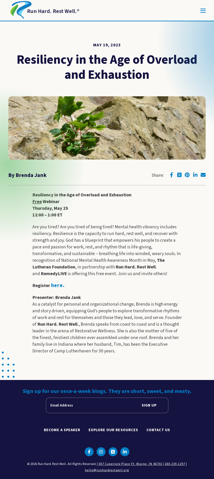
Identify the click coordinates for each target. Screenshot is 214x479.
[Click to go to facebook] (171, 174)
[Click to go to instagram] (101, 451)
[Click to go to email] (203, 174)
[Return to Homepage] (43, 10)
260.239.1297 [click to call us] (175, 464)
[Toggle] (203, 11)
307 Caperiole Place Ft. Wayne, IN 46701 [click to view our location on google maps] (130, 464)
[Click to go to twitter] (179, 174)
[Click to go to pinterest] (187, 174)
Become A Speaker (62, 430)
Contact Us (158, 430)
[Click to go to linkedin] (195, 174)
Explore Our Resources (113, 430)
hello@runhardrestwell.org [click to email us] (107, 470)
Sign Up (149, 405)
